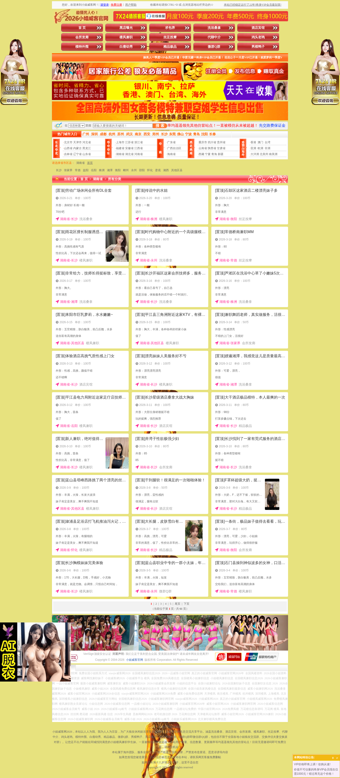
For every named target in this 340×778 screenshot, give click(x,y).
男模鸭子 (258, 46)
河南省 (138, 154)
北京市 (68, 142)
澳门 (260, 142)
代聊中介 (214, 37)
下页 (186, 603)
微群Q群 (214, 46)
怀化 (150, 170)
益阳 (86, 170)
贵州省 (221, 142)
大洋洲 (255, 154)
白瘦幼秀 (126, 46)
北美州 (264, 154)
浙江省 (138, 142)
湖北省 (129, 154)
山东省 (86, 154)
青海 (214, 154)
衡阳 (118, 170)
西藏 (201, 154)
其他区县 (177, 170)
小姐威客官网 (134, 659)
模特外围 (82, 46)
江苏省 (129, 142)
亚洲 (253, 148)
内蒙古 (77, 148)
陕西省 (212, 148)
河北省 (86, 142)
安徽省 (129, 148)
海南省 (171, 154)
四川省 (212, 142)
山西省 (68, 148)
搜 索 (160, 126)
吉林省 (68, 154)
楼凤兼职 (126, 37)
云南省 (203, 148)
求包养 (170, 28)
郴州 (126, 170)
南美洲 (273, 154)
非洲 (267, 148)
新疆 (220, 154)
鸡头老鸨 (258, 37)
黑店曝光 (126, 28)
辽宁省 (77, 154)
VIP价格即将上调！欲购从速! (312, 764)
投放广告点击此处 (170, 726)
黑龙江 (86, 148)
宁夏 (208, 154)
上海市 (120, 142)
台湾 (267, 142)
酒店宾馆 (258, 28)
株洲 (102, 170)
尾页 (177, 603)
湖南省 (120, 154)
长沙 (59, 170)
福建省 (120, 148)
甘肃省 (221, 148)
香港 (253, 142)
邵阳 (142, 170)
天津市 (77, 142)
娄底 (158, 170)
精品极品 (170, 46)
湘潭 (110, 170)
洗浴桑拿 (214, 28)
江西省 (138, 148)
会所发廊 (82, 37)
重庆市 (203, 142)
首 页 (82, 28)
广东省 (171, 142)
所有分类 (114, 179)
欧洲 (260, 148)
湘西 (166, 170)
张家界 (68, 170)
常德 (78, 170)
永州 (134, 170)
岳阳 (94, 170)
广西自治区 (174, 148)
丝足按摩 (170, 37)
